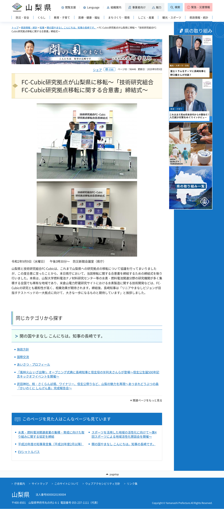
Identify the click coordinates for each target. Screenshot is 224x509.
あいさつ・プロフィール (33, 364)
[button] (69, 7)
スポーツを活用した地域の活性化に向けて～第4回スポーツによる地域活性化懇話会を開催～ (124, 434)
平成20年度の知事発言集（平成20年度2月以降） (51, 444)
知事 (42, 27)
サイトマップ (40, 484)
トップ (15, 27)
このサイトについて (66, 484)
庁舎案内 (19, 484)
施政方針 (23, 349)
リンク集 (132, 484)
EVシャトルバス (29, 452)
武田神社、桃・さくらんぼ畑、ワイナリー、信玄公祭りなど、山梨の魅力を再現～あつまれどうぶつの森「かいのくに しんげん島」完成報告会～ (88, 386)
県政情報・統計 (29, 27)
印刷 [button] (111, 69)
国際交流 (23, 357)
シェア (97, 70)
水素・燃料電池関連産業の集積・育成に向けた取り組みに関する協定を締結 (51, 434)
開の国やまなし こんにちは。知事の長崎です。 (71, 27)
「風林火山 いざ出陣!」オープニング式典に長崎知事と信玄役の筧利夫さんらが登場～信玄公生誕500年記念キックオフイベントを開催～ (88, 374)
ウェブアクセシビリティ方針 (102, 484)
